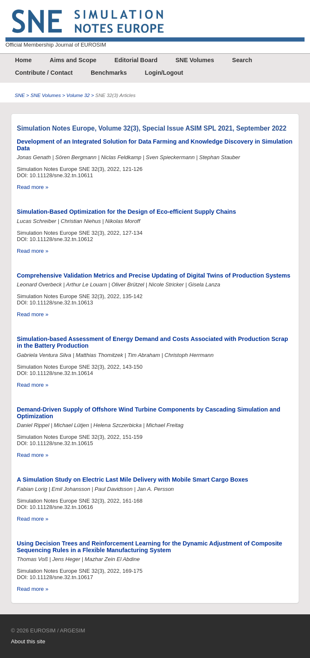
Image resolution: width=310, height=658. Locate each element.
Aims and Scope (73, 60)
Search (242, 60)
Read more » (32, 187)
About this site (28, 641)
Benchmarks (109, 72)
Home (23, 60)
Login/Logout (164, 72)
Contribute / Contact (44, 72)
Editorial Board (135, 60)
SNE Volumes (195, 60)
